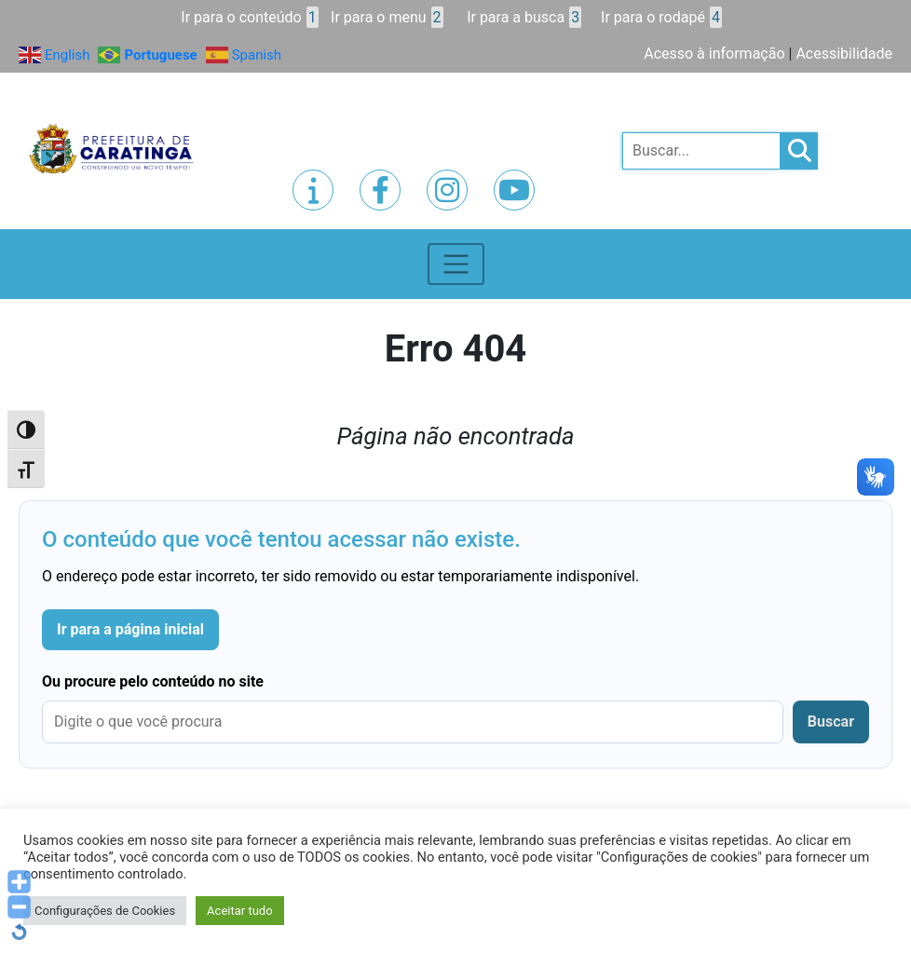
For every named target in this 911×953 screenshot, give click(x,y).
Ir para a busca (524, 17)
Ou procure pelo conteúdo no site (153, 681)
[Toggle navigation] (456, 264)
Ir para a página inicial (130, 629)
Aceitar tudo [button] (239, 911)
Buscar (831, 721)
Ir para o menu (386, 17)
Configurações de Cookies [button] (104, 911)
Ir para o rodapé (661, 17)
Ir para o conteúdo (249, 17)
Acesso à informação (714, 53)
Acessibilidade (843, 53)
